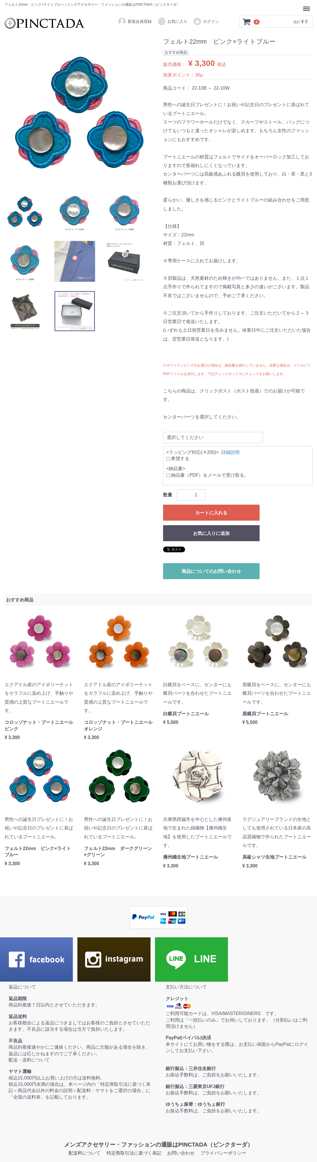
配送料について (85, 1153)
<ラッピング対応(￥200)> (192, 452)
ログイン (206, 21)
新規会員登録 (135, 21)
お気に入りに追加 (211, 533)
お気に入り (172, 21)
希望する (177, 458)
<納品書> (175, 468)
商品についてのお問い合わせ (211, 571)
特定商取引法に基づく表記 (134, 1153)
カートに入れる (211, 512)
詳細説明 (230, 452)
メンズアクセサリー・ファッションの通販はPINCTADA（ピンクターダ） (158, 1144)
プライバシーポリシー (223, 1153)
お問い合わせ (180, 1153)
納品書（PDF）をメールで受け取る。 (207, 475)
